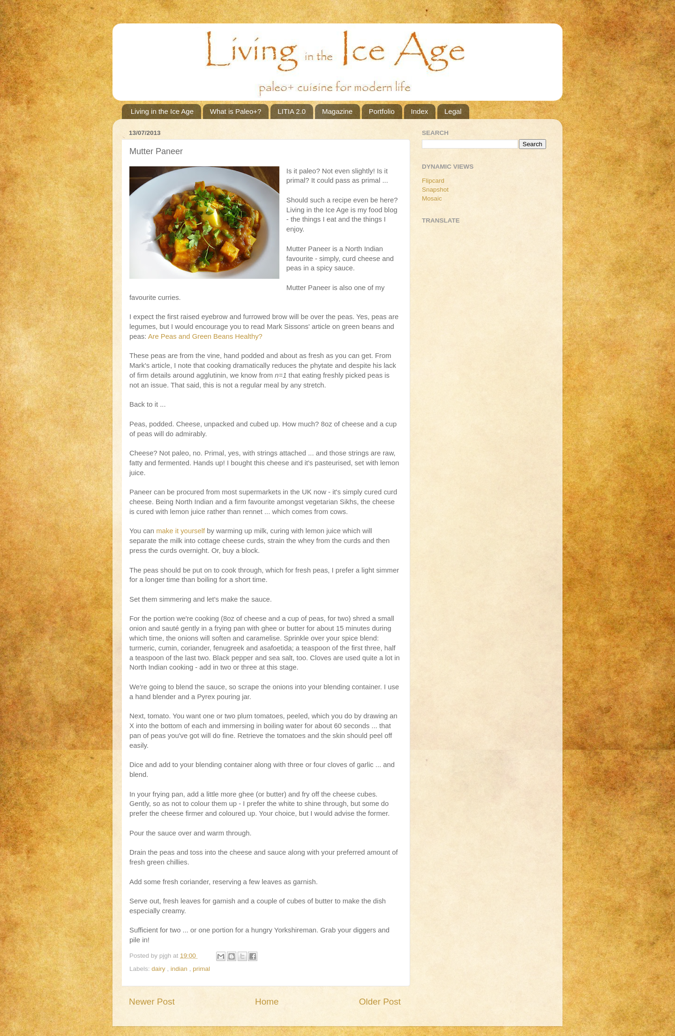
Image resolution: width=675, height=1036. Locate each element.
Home (266, 1001)
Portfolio (382, 111)
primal (201, 968)
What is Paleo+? (236, 111)
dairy (159, 968)
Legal (453, 111)
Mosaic (432, 198)
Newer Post (152, 1001)
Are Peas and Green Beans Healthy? (205, 336)
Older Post (380, 1001)
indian (180, 968)
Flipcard (433, 180)
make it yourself (180, 531)
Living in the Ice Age (162, 111)
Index (419, 111)
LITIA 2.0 (292, 111)
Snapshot (435, 189)
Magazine (337, 111)
